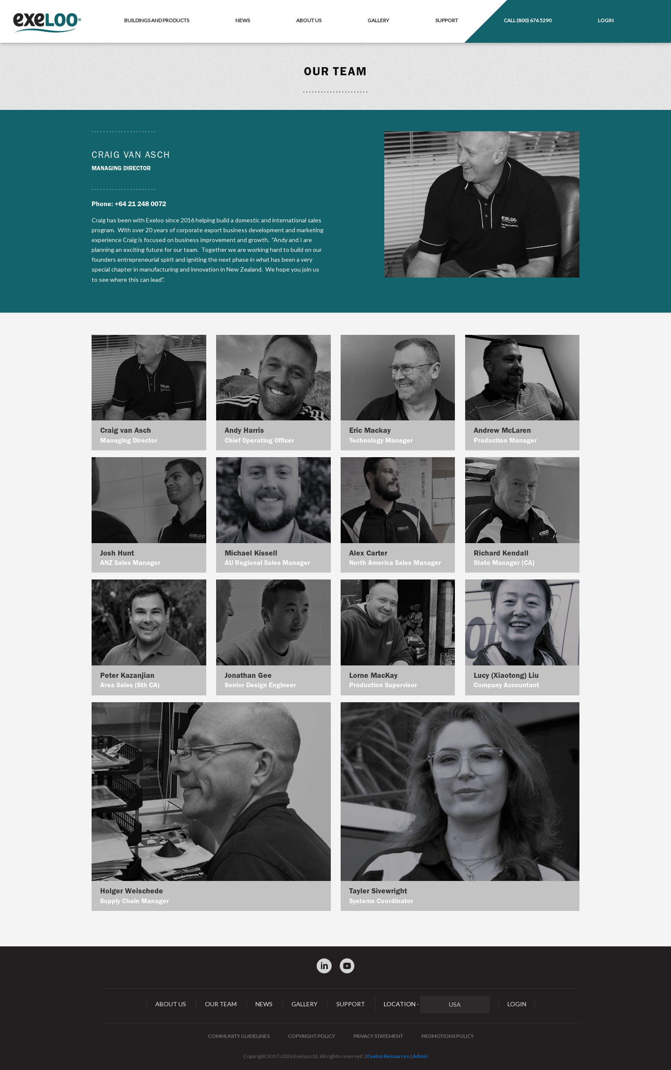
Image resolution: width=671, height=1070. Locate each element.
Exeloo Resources (388, 1056)
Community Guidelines (239, 1036)
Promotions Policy (448, 1036)
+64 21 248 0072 (140, 204)
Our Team (221, 1004)
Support (446, 20)
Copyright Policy (311, 1036)
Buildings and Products (156, 20)
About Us (308, 20)
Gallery (378, 20)
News (242, 20)
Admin (420, 1056)
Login (606, 20)
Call (528, 20)
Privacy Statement (378, 1036)
